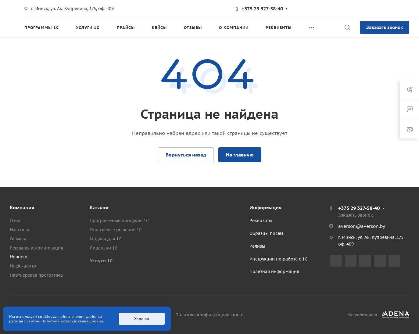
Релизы (257, 246)
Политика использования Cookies (72, 321)
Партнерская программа (36, 275)
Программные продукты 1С (119, 220)
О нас (15, 220)
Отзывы (18, 239)
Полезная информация (274, 271)
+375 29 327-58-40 (262, 8)
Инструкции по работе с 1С (278, 259)
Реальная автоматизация (36, 248)
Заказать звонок (384, 27)
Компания (22, 207)
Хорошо (141, 318)
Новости (18, 257)
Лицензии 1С (103, 248)
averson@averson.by (361, 226)
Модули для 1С (105, 239)
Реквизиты (260, 220)
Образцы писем (266, 233)
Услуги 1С (101, 260)
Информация (265, 207)
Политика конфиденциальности (209, 315)
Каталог (99, 207)
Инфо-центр (23, 266)
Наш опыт (20, 229)
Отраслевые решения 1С (116, 229)
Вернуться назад (186, 155)
